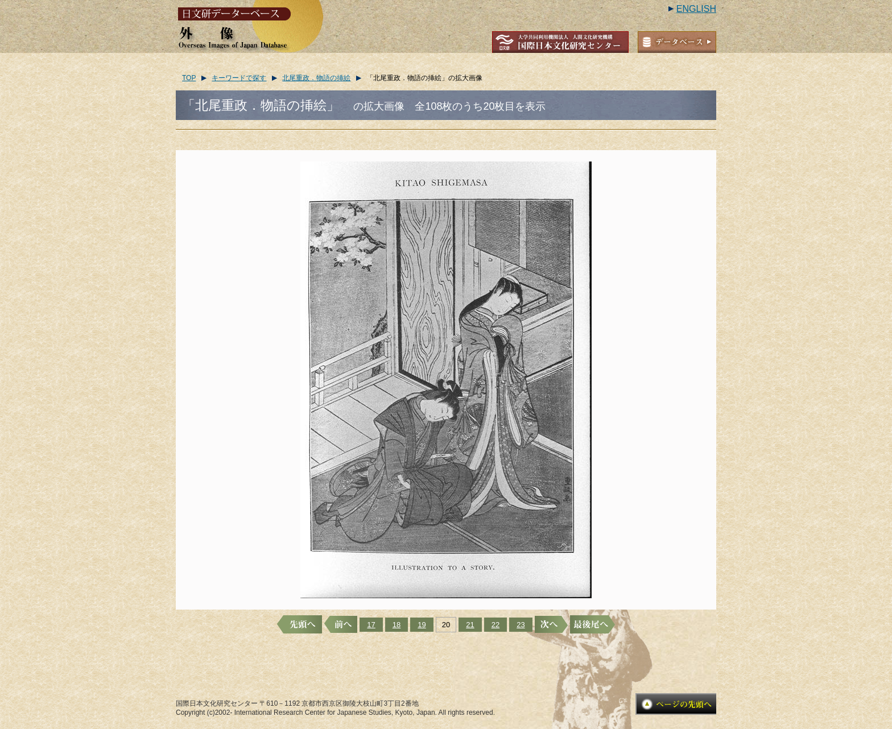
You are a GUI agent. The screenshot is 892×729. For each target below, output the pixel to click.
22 (495, 624)
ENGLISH (696, 9)
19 (422, 624)
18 (396, 624)
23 (521, 624)
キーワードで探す (239, 78)
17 (371, 624)
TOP (189, 78)
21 (470, 624)
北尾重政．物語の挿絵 (316, 78)
